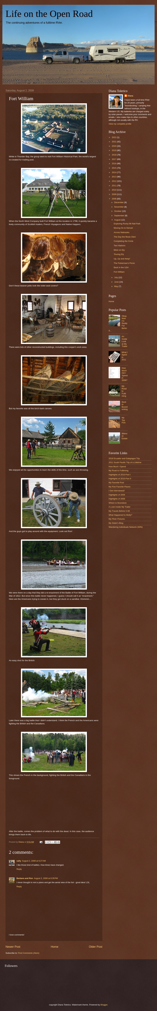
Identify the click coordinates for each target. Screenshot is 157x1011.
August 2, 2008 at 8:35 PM (46, 878)
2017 (114, 159)
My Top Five (123, 420)
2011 (114, 185)
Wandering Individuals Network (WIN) (126, 527)
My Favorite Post (116, 482)
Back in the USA (121, 267)
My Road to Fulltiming (118, 470)
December (119, 202)
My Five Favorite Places (119, 487)
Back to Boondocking (125, 405)
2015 (114, 168)
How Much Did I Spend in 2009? (125, 374)
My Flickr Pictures (117, 519)
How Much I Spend (117, 466)
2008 (114, 199)
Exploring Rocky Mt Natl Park (127, 223)
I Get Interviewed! (117, 490)
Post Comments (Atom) (28, 953)
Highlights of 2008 (117, 499)
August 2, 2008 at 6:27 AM (34, 861)
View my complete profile (120, 124)
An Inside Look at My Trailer (124, 341)
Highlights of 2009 (117, 495)
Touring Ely (119, 254)
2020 (114, 146)
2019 (114, 150)
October (118, 211)
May (116, 286)
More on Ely (119, 250)
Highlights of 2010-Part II (120, 478)
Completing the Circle (123, 241)
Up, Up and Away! (122, 259)
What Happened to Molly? (120, 515)
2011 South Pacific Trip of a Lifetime (125, 462)
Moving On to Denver (123, 228)
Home (54, 946)
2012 (114, 181)
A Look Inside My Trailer (119, 507)
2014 (114, 172)
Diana (130, 96)
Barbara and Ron (24, 878)
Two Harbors (119, 245)
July (116, 277)
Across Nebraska (121, 232)
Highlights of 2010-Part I (120, 474)
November (119, 207)
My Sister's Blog (116, 523)
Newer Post (13, 946)
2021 (114, 141)
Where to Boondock (118, 503)
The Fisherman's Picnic (124, 263)
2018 (114, 155)
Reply (19, 869)
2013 (114, 176)
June (116, 282)
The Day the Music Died (124, 237)
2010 (114, 190)
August (117, 220)
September (119, 215)
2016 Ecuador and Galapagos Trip (124, 458)
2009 (114, 194)
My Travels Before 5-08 (119, 511)
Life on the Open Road (49, 13)
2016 (114, 163)
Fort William (119, 272)
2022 (114, 137)
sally (18, 861)
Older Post (95, 946)
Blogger (104, 1005)
